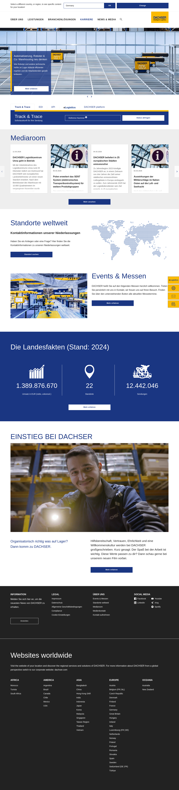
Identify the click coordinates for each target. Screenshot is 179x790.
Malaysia (80, 714)
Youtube (156, 599)
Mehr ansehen (89, 202)
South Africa (15, 693)
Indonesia (80, 702)
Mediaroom (98, 607)
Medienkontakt (99, 611)
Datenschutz (57, 603)
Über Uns (16, 19)
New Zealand (148, 689)
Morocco (14, 685)
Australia (146, 685)
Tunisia (13, 689)
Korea (79, 710)
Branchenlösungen (62, 19)
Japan (79, 706)
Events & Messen (100, 599)
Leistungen (36, 19)
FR (119, 689)
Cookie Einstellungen (61, 615)
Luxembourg (114, 730)
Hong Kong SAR (83, 693)
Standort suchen (31, 254)
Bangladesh (81, 685)
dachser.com (61, 670)
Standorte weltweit (101, 603)
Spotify (156, 607)
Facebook (140, 599)
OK (110, 6)
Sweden (112, 762)
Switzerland (114, 766)
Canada (46, 693)
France (112, 706)
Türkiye (112, 770)
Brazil (45, 689)
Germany (113, 710)
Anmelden (24, 621)
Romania (113, 750)
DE (126, 730)
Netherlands (114, 734)
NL (123, 689)
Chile (45, 697)
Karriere (86, 19)
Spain (111, 758)
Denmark (113, 697)
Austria (112, 685)
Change (142, 6)
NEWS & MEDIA (106, 19)
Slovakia (113, 754)
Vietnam (79, 730)
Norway (112, 738)
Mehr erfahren (31, 89)
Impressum (56, 599)
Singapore (80, 718)
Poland (112, 742)
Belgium (112, 689)
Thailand (80, 726)
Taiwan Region (82, 722)
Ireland (112, 722)
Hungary (113, 718)
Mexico (46, 702)
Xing (155, 603)
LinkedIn (139, 603)
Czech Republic (116, 693)
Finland (112, 702)
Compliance (57, 611)
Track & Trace (22, 107)
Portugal (113, 746)
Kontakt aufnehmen (101, 615)
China (79, 689)
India (78, 697)
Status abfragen (143, 118)
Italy (111, 726)
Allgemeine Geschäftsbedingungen (67, 607)
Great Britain (114, 714)
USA (45, 706)
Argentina (47, 685)
